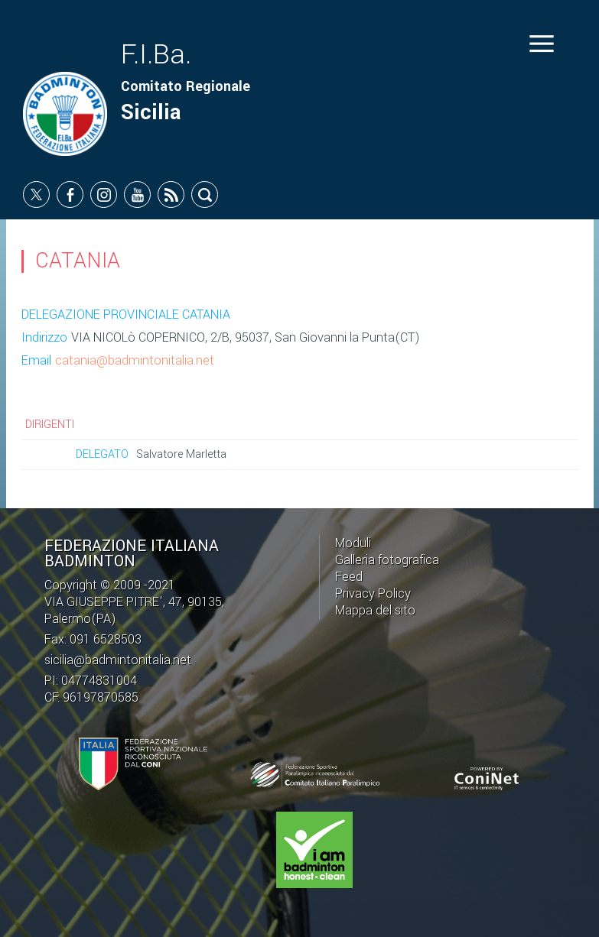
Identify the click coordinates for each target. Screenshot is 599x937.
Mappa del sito (375, 610)
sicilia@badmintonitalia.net (117, 660)
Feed (349, 576)
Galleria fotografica (387, 560)
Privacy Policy (373, 593)
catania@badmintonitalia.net (134, 360)
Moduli (353, 543)
